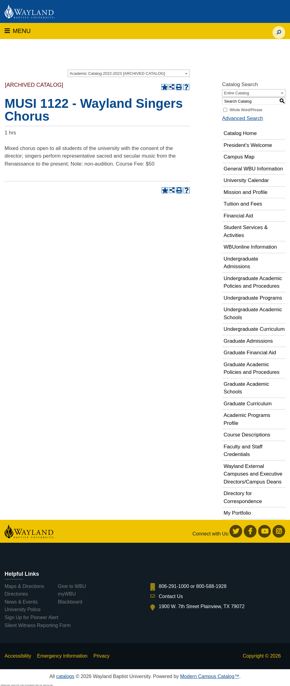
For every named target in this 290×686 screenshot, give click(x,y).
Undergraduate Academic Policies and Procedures (253, 282)
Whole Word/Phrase (246, 110)
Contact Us (171, 596)
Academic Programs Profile (247, 419)
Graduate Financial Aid (250, 353)
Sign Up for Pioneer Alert (31, 617)
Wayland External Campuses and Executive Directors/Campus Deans (253, 474)
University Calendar (246, 180)
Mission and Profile (245, 192)
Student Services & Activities (246, 231)
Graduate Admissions (248, 341)
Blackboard (70, 601)
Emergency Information (62, 656)
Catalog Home (240, 133)
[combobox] (129, 73)
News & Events (21, 601)
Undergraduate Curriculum (254, 329)
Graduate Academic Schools (246, 388)
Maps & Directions (24, 586)
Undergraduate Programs (253, 298)
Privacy (101, 656)
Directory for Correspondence (243, 497)
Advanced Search (242, 118)
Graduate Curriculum (248, 404)
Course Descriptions (247, 435)
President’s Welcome (248, 145)
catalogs (65, 676)
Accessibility (18, 656)
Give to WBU (72, 586)
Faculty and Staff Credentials (243, 451)
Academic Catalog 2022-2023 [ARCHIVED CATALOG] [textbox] (117, 73)
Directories (16, 594)
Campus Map (239, 157)
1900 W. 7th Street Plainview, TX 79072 (202, 606)
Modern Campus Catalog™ (209, 676)
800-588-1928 (211, 586)
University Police (23, 609)
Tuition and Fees (243, 204)
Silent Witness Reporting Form (38, 625)
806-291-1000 (174, 586)
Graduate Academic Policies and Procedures (251, 368)
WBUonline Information (250, 247)
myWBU (67, 594)
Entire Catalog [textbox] (236, 93)
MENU (17, 30)
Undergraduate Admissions (241, 263)
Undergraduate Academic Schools (253, 313)
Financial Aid (238, 216)
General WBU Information (253, 169)
